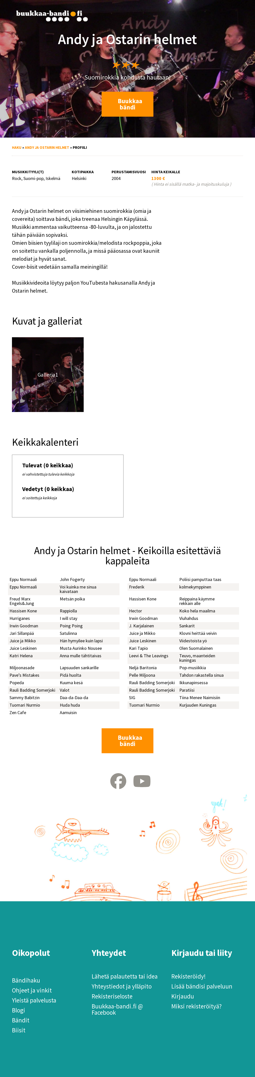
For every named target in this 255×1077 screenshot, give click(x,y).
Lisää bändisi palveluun (201, 986)
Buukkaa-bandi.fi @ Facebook (117, 1009)
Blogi (18, 1010)
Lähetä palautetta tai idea (125, 976)
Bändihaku (26, 980)
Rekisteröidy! (188, 976)
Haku (16, 147)
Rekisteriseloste (112, 996)
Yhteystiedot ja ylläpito (122, 986)
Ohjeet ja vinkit (32, 990)
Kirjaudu (182, 996)
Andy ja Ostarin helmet (47, 147)
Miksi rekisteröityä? (196, 1006)
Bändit (20, 1020)
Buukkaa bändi (130, 104)
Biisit (18, 1030)
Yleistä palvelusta (34, 1000)
